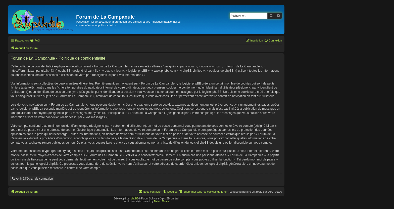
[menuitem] (35, 40)
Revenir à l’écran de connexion (32, 178)
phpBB (134, 198)
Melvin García (162, 201)
